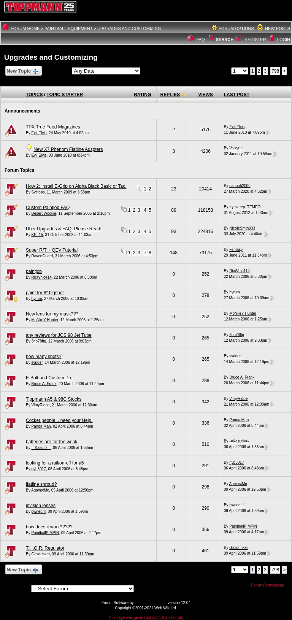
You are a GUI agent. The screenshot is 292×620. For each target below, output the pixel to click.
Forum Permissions (269, 585)
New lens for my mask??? (52, 314)
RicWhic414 (41, 277)
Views (205, 94)
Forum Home (25, 28)
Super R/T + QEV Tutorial (52, 250)
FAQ (201, 39)
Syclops (37, 192)
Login (283, 39)
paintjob (34, 271)
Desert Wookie (43, 213)
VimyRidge (40, 405)
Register (255, 39)
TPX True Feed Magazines (53, 127)
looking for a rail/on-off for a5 (55, 463)
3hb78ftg (38, 341)
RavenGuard (42, 256)
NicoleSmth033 (242, 228)
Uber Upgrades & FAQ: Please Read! (64, 229)
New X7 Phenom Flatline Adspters (68, 149)
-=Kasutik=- (41, 448)
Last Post (236, 94)
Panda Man (41, 426)
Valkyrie (236, 148)
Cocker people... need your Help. (59, 420)
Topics (34, 94)
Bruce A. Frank (43, 384)
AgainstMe (40, 490)
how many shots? (43, 356)
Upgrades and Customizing (129, 28)
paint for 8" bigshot (45, 292)
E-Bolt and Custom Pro (49, 378)
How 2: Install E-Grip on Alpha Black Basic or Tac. (76, 186)
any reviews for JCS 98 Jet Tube (59, 335)
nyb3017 (38, 469)
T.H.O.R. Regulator (45, 548)
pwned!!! (38, 511)
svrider (36, 362)
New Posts (277, 28)
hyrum (36, 299)
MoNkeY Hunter (44, 320)
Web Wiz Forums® (151, 603)
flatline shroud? (41, 484)
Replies (170, 94)
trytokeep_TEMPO (244, 207)
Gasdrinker (40, 554)
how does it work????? (49, 527)
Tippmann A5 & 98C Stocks (53, 399)
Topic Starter (64, 94)
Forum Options (236, 28)
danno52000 (240, 186)
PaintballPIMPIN (45, 533)
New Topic (21, 71)
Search (220, 39)
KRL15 (37, 235)
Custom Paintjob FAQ (48, 207)
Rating (142, 94)
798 (275, 71)
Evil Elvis (38, 133)
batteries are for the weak (51, 441)
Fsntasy (236, 249)
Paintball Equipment (68, 28)
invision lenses (41, 505)
